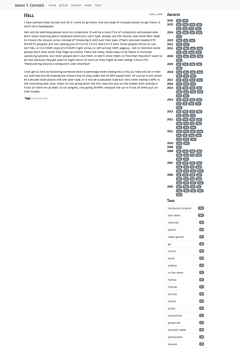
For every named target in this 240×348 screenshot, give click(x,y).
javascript (186, 322)
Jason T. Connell (29, 5)
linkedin (76, 5)
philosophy (186, 337)
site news (186, 215)
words (186, 301)
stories (43, 98)
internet (186, 222)
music (186, 251)
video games (186, 237)
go (186, 244)
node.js (186, 265)
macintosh (186, 315)
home (52, 5)
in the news (186, 272)
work (34, 98)
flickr (98, 5)
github (63, 5)
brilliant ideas (186, 330)
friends (186, 287)
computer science (186, 208)
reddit (88, 5)
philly (186, 308)
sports (186, 229)
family (186, 280)
